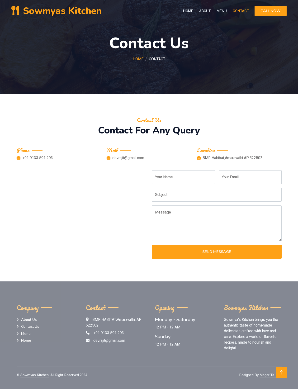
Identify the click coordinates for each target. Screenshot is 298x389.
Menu (222, 11)
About (205, 11)
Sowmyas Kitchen (34, 375)
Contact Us (30, 326)
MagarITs (267, 375)
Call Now (270, 11)
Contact (241, 11)
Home (188, 11)
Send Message (216, 251)
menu (26, 333)
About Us (29, 319)
